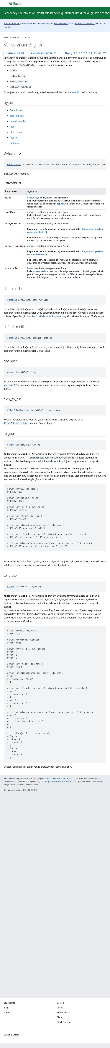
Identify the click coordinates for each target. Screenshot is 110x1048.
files (12, 126)
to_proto (14, 143)
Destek (60, 1007)
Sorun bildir (15, 53)
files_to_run (16, 132)
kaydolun (8, 27)
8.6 (80, 53)
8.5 (85, 53)
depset (30, 198)
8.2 (100, 53)
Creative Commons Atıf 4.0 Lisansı (57, 778)
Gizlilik (16, 1035)
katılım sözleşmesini (85, 23)
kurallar (76, 92)
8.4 (90, 53)
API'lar (27, 37)
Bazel (6, 37)
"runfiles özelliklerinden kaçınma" (44, 316)
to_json (14, 137)
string (11, 444)
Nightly (68, 53)
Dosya (30, 268)
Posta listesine (61, 23)
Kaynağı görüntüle (43, 53)
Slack (59, 1017)
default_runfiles (18, 121)
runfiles (30, 212)
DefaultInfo (16, 110)
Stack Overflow (64, 1022)
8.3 (95, 53)
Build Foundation (12, 23)
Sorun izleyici (63, 1012)
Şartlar (7, 1035)
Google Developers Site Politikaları (59, 781)
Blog (6, 1007)
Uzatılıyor (16, 37)
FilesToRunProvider (18, 410)
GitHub (7, 1012)
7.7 (104, 53)
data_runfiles (17, 115)
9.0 (75, 53)
